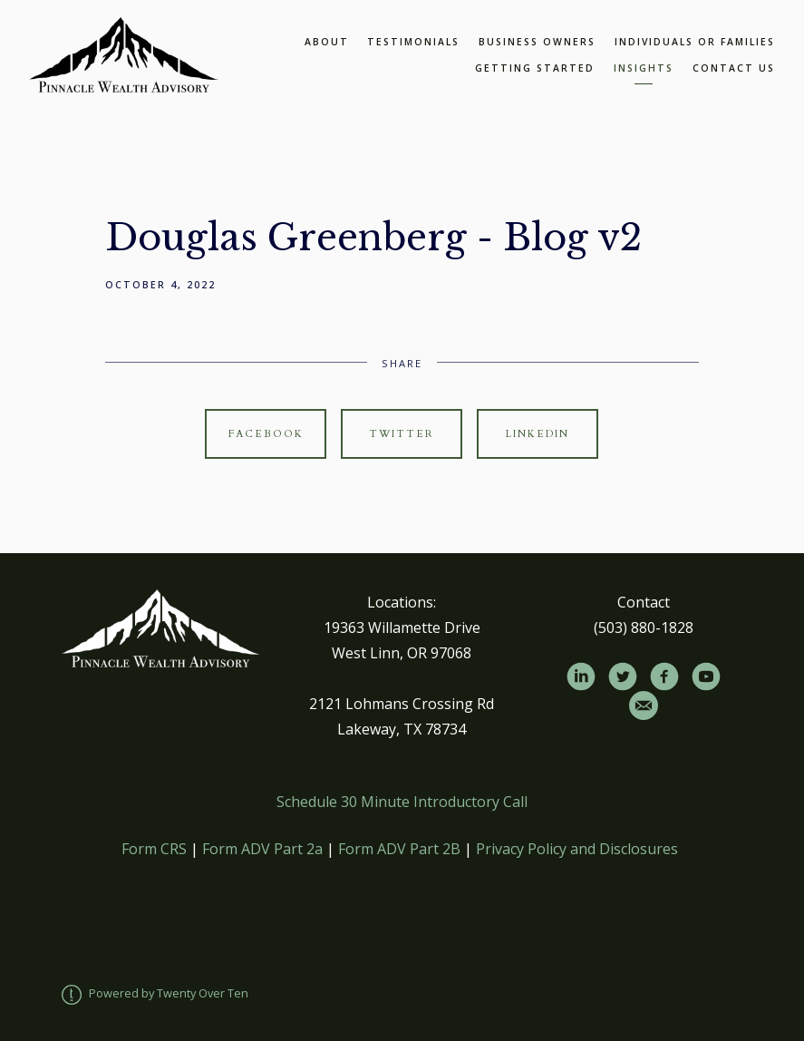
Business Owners (537, 41)
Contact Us (734, 68)
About (327, 41)
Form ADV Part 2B (399, 849)
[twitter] (622, 676)
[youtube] (706, 676)
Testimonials (413, 41)
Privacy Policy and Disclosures (577, 849)
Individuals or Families (695, 41)
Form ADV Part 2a (262, 849)
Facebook (266, 434)
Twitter (401, 434)
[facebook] (664, 676)
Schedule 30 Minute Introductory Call (402, 802)
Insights (643, 68)
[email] (643, 705)
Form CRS (154, 849)
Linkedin (537, 434)
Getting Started (535, 68)
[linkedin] (581, 676)
